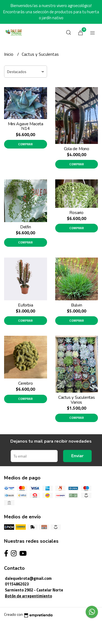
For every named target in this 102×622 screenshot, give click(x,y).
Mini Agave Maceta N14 (25, 126)
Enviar (77, 456)
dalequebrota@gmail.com (28, 578)
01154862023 (17, 584)
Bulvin (76, 305)
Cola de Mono (76, 149)
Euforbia (25, 305)
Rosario (76, 213)
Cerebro (25, 383)
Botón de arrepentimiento (28, 596)
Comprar (25, 144)
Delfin (25, 227)
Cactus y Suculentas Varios (76, 399)
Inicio (9, 54)
